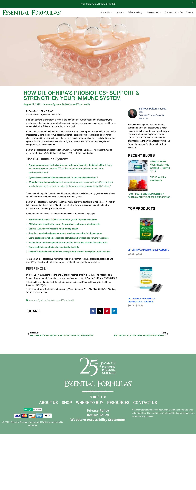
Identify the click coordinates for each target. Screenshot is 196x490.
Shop (67, 402)
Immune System (52, 104)
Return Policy (98, 415)
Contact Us (145, 402)
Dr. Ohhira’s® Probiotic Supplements (148, 250)
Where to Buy (89, 402)
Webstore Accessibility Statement (98, 419)
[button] (93, 311)
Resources (118, 402)
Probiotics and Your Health (76, 104)
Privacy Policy (98, 410)
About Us (48, 402)
